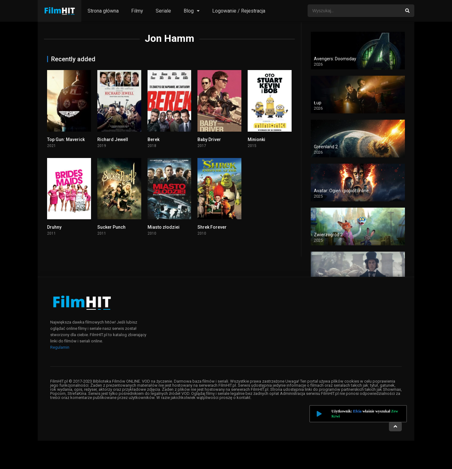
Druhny (54, 227)
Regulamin (59, 347)
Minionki (256, 139)
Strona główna (103, 11)
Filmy (137, 11)
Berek (153, 139)
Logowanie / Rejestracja (238, 11)
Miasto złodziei (164, 227)
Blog (189, 11)
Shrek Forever (212, 227)
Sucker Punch (111, 227)
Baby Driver (209, 139)
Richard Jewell (112, 139)
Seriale (163, 11)
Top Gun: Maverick (66, 139)
